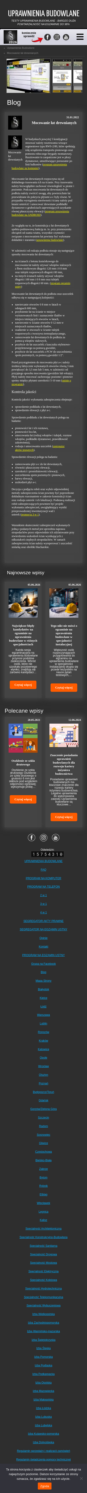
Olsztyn (43, 1074)
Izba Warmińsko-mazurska (43, 1331)
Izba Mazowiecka (43, 1391)
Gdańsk (43, 1100)
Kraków (43, 1040)
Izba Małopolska (43, 1399)
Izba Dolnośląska (43, 1442)
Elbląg (43, 1194)
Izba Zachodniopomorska (43, 1322)
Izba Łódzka (43, 1408)
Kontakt (43, 946)
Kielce (43, 998)
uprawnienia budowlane (49, 240)
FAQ (43, 869)
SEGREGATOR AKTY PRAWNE (43, 921)
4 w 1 (43, 912)
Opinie (43, 938)
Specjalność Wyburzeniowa (43, 1305)
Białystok (43, 989)
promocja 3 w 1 (30, 514)
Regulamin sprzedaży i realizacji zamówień (43, 1451)
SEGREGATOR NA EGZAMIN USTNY (43, 929)
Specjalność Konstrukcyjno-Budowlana (43, 1237)
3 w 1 (43, 904)
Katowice (43, 1049)
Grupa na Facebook (43, 963)
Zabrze (43, 1169)
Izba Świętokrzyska (43, 1340)
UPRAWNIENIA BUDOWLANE (43, 861)
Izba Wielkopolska (43, 1314)
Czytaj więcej (23, 684)
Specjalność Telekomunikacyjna (43, 1297)
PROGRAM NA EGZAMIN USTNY (43, 955)
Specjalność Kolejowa (43, 1280)
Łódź (43, 1006)
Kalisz (43, 1220)
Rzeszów (43, 1032)
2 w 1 (43, 895)
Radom (43, 1126)
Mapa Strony (43, 980)
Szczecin (43, 1117)
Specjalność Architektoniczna (43, 1228)
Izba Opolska (43, 1382)
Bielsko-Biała (43, 1160)
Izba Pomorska (43, 1356)
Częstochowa (43, 1151)
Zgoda (44, 1486)
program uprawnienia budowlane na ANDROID (40, 213)
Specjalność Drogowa (43, 1254)
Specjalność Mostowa (43, 1262)
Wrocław (43, 1066)
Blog (43, 972)
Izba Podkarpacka (43, 1374)
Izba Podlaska (43, 1365)
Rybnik (43, 1186)
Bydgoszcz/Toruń (43, 1092)
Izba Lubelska (43, 1425)
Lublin (43, 1023)
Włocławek (43, 1203)
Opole (43, 1057)
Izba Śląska (43, 1348)
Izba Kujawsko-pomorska (43, 1433)
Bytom (43, 1177)
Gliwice (43, 1143)
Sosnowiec (43, 1134)
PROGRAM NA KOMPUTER (43, 878)
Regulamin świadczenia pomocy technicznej (43, 1459)
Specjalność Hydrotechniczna (43, 1288)
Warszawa (43, 1015)
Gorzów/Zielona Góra (43, 1109)
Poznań (43, 1083)
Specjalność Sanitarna (43, 1245)
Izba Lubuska (43, 1416)
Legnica (43, 1211)
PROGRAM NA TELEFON (43, 886)
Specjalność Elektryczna (43, 1271)
